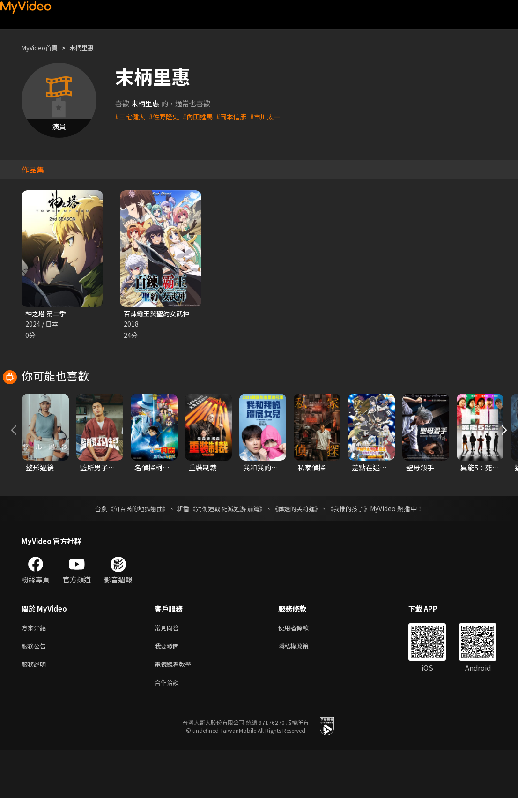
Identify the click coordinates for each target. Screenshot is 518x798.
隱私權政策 (301, 690)
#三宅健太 (131, 116)
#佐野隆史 (167, 116)
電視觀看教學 (176, 710)
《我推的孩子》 (356, 550)
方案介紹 (36, 670)
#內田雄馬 (202, 116)
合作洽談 (169, 729)
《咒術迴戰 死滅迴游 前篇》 (226, 550)
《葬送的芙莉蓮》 (300, 550)
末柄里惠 (90, 47)
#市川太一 (273, 116)
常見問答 (169, 670)
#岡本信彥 (238, 116)
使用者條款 (301, 670)
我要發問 (169, 690)
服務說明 (36, 710)
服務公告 (36, 690)
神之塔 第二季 (47, 314)
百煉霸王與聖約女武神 (159, 314)
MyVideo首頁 (43, 47)
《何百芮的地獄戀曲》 (132, 550)
